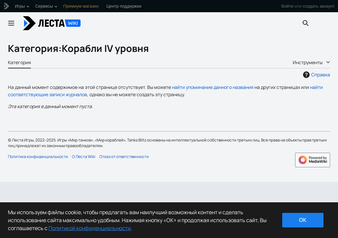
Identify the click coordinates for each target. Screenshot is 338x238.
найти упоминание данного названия (213, 87)
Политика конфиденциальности (38, 156)
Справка (315, 74)
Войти (287, 6)
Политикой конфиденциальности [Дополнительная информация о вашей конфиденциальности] (90, 228)
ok (302, 219)
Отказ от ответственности (124, 156)
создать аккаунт (319, 6)
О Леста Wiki (83, 156)
